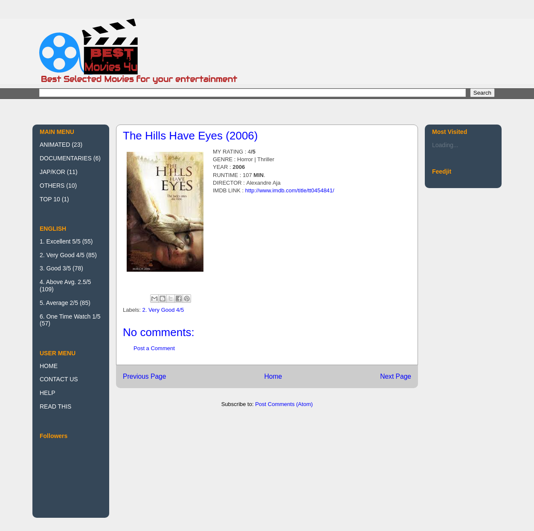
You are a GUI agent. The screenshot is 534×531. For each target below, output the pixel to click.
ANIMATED (55, 144)
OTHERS (52, 185)
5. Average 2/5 (59, 302)
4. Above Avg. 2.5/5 (65, 282)
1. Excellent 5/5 (60, 241)
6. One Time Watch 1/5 (70, 316)
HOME (49, 366)
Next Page (395, 376)
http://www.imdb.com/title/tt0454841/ (289, 190)
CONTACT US (59, 379)
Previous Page (144, 376)
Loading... (445, 145)
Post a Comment (154, 348)
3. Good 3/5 (55, 268)
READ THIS (55, 406)
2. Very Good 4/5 (163, 310)
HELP (47, 392)
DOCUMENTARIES (66, 158)
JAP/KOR (52, 171)
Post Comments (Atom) (284, 404)
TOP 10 (50, 199)
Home (273, 376)
